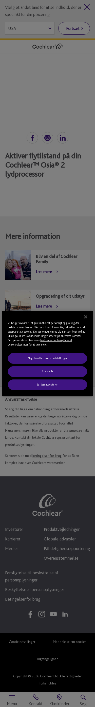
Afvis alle (47, 371)
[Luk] (85, 316)
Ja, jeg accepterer (47, 384)
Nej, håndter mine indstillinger (47, 358)
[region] (47, 353)
